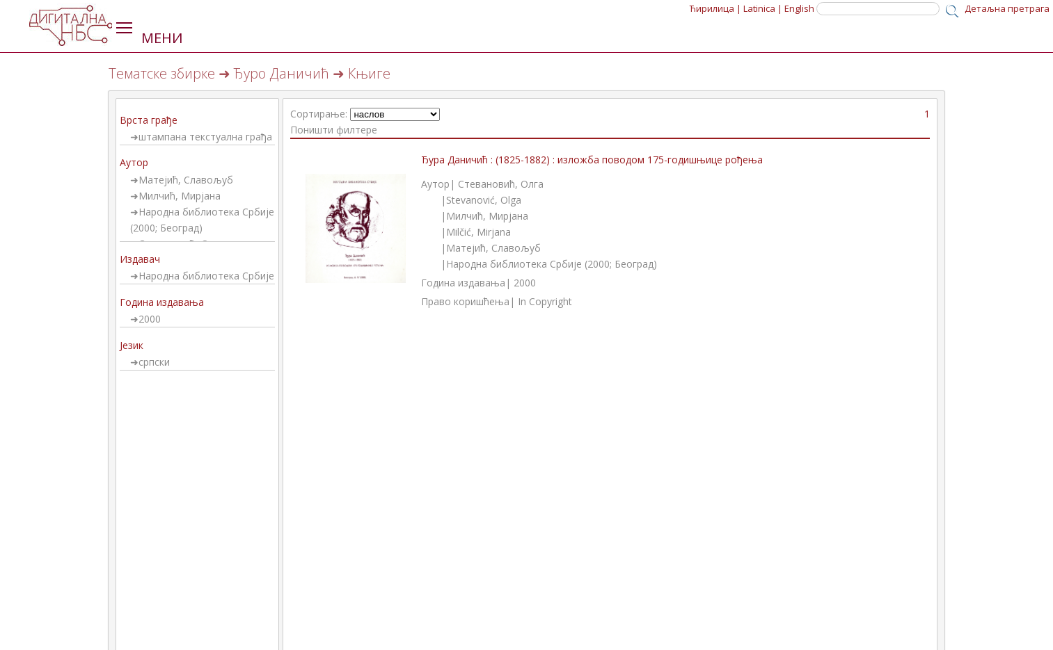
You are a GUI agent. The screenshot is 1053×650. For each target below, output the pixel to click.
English (799, 8)
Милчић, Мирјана (179, 195)
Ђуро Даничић (281, 73)
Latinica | (762, 8)
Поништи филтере (333, 129)
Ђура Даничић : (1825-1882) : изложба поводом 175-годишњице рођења (592, 159)
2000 (149, 318)
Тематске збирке (162, 73)
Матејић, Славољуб (185, 179)
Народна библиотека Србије (206, 275)
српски (154, 361)
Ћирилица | (715, 8)
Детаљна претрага (1007, 8)
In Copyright (545, 301)
